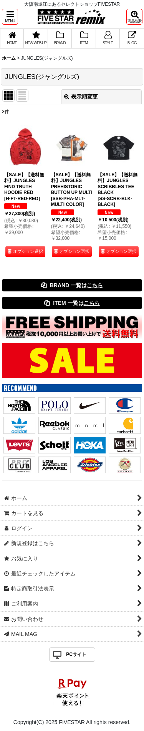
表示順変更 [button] (81, 97)
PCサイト (76, 654)
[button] (10, 17)
